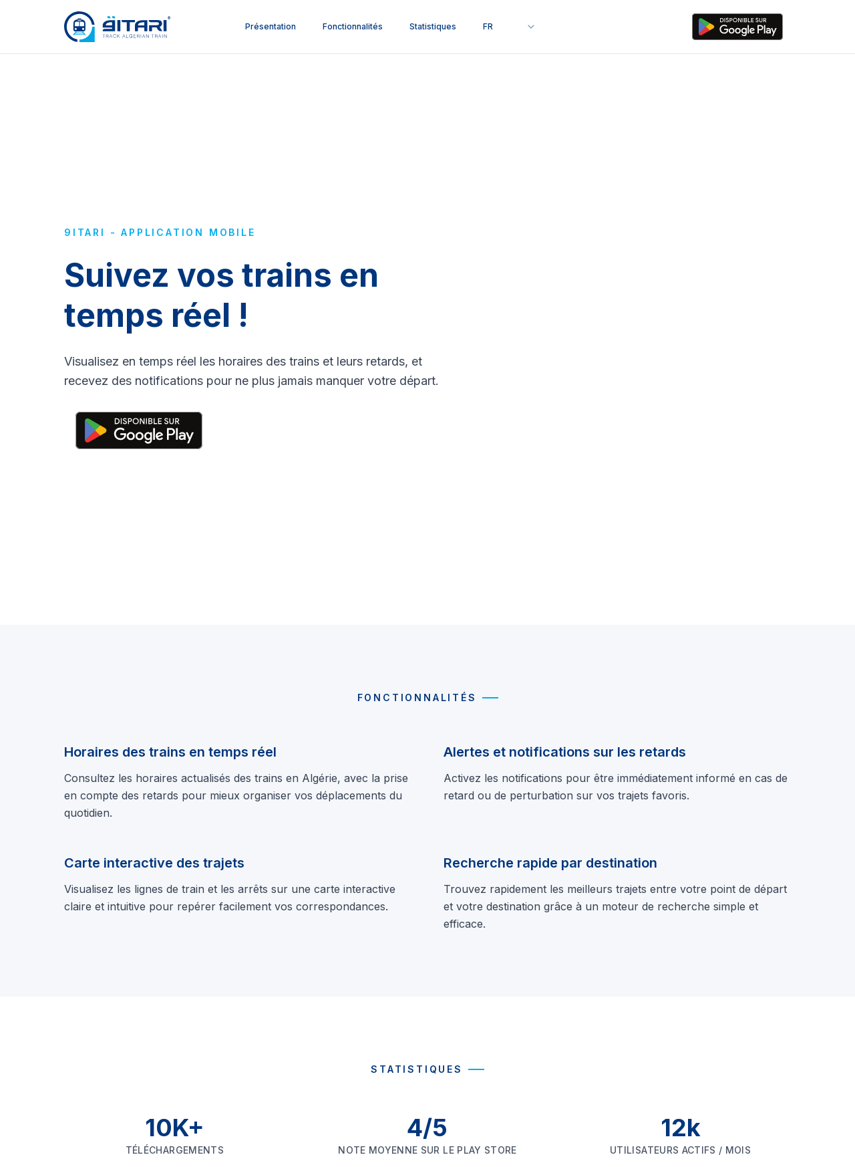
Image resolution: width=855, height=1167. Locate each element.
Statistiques (432, 26)
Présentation (270, 26)
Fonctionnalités (353, 26)
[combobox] (509, 26)
